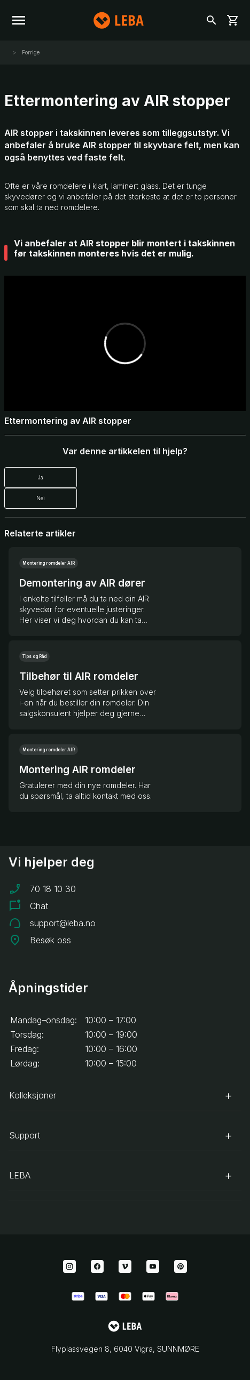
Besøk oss (50, 940)
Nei (40, 498)
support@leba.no (63, 923)
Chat (39, 906)
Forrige (30, 52)
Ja (40, 477)
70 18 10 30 (53, 889)
